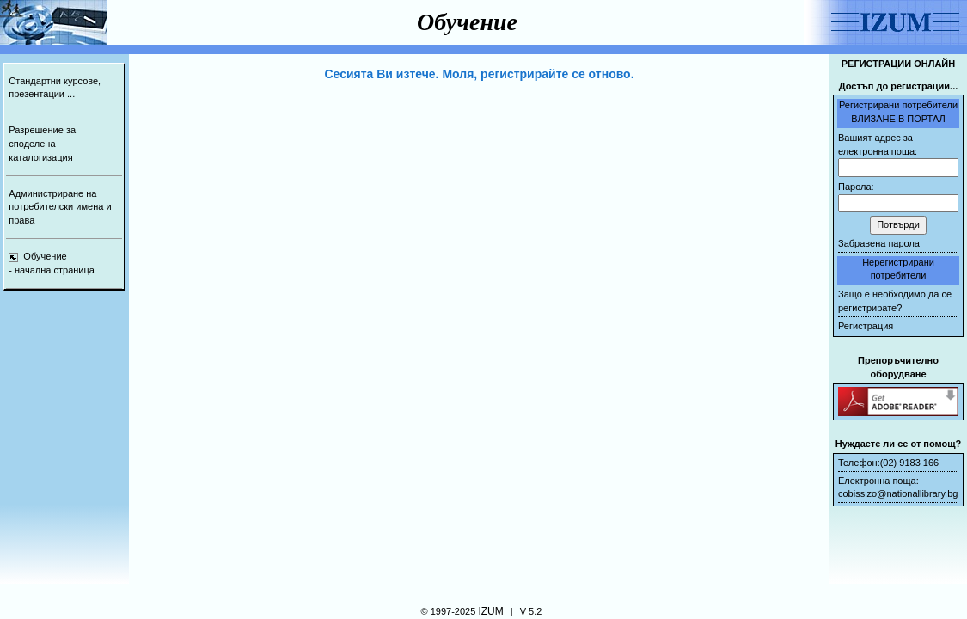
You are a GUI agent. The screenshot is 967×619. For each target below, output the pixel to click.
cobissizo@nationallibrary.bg (898, 493)
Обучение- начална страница (52, 263)
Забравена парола (879, 243)
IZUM (490, 611)
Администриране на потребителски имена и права (60, 206)
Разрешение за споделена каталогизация (42, 143)
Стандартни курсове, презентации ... (55, 88)
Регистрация (865, 326)
